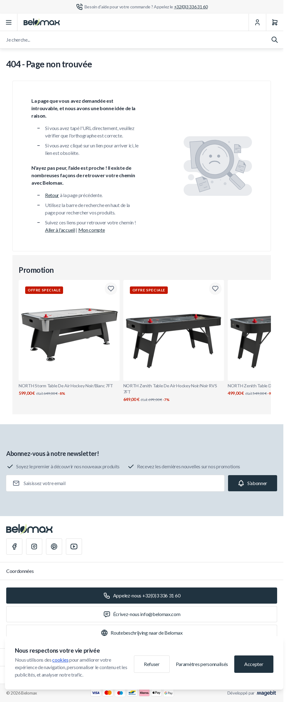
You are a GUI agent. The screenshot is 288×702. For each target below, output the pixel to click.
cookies (60, 660)
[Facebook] (14, 546)
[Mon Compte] (257, 22)
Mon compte (91, 230)
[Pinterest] (54, 546)
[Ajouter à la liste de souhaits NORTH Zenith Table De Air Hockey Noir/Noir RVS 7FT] (215, 288)
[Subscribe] (252, 483)
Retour (52, 195)
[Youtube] (74, 546)
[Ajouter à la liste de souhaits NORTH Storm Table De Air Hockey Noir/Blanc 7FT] (111, 288)
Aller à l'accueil (60, 230)
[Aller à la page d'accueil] (42, 22)
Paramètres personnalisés (202, 664)
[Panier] (274, 22)
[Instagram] (34, 546)
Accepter (253, 664)
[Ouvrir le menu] (8, 22)
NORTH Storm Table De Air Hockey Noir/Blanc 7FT (69, 389)
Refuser (152, 664)
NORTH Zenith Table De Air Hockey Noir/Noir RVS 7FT (173, 393)
